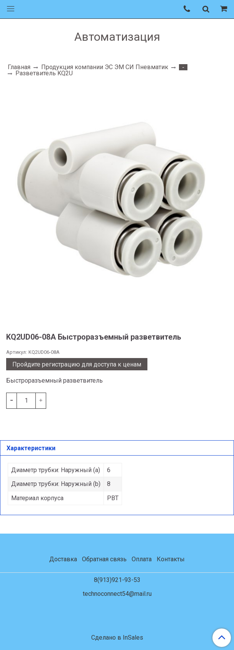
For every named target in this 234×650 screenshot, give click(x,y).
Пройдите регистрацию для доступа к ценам (76, 364)
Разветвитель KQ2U (44, 73)
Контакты (171, 559)
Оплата (142, 559)
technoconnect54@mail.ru (117, 593)
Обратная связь (104, 559)
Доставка (63, 559)
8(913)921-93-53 (117, 580)
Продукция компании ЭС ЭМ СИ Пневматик (104, 67)
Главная (19, 67)
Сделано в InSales (117, 638)
